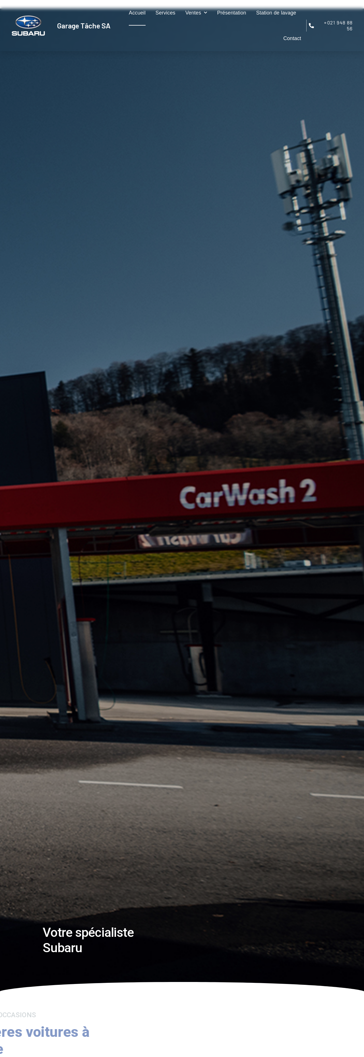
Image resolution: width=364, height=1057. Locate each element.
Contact (292, 38)
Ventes (196, 13)
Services (165, 13)
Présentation (231, 13)
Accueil (137, 13)
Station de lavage (276, 13)
